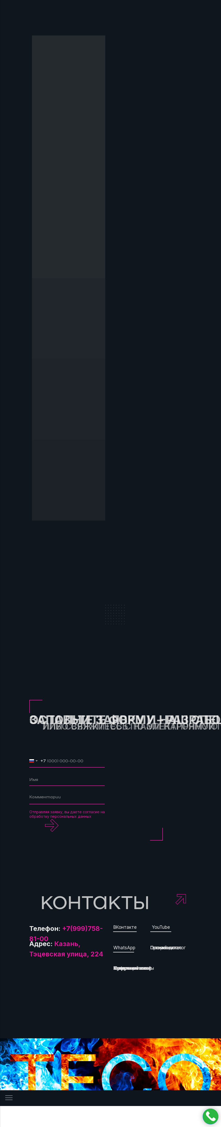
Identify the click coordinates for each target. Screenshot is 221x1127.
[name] (67, 779)
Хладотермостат (132, 968)
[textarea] (67, 797)
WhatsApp (124, 947)
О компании (163, 947)
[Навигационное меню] (9, 1098)
